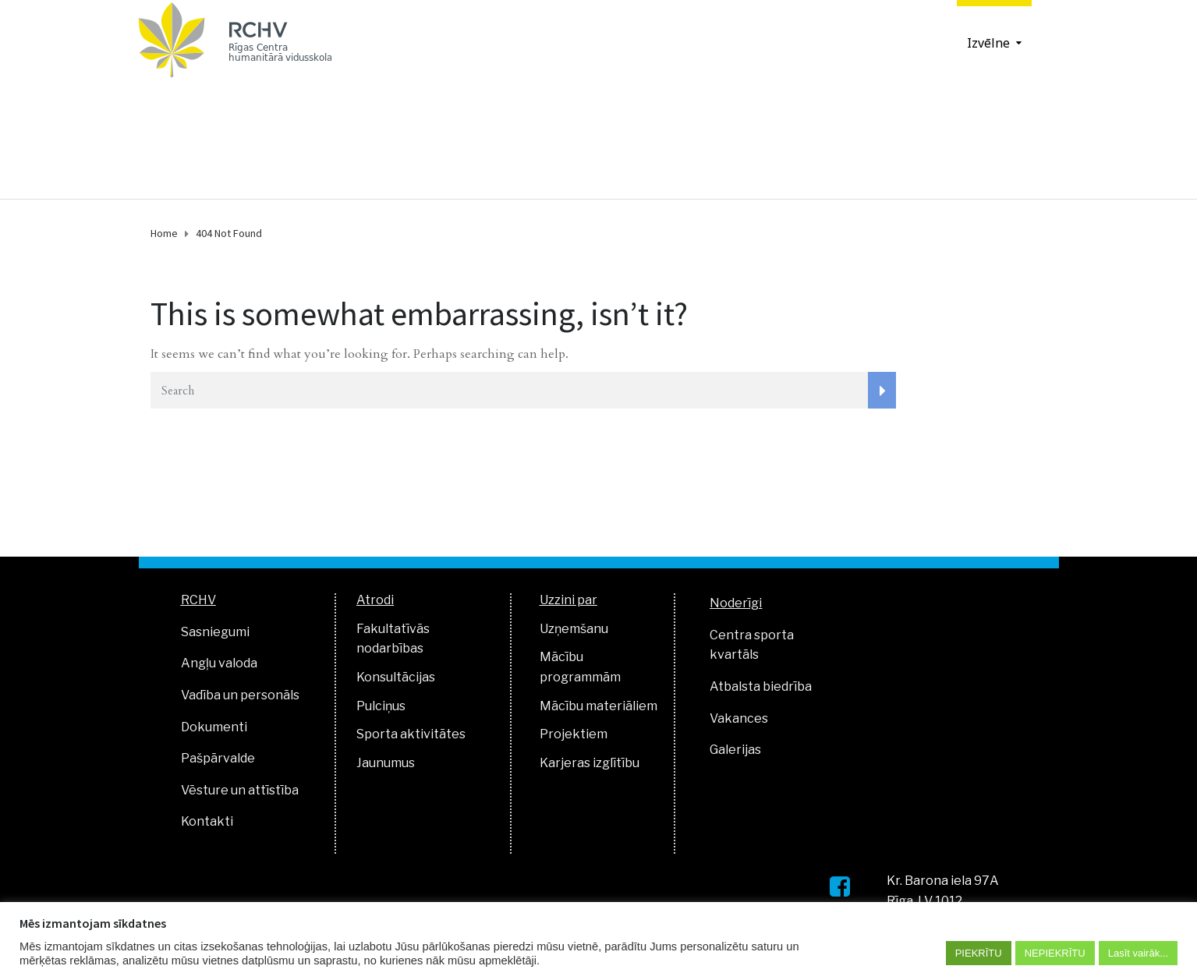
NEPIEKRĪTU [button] (1055, 953)
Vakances (739, 718)
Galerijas (735, 749)
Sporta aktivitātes (411, 734)
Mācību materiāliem (598, 706)
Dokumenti (214, 727)
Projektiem (573, 734)
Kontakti (207, 821)
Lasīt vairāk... (1138, 953)
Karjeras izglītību (589, 762)
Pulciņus (380, 706)
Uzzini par (568, 600)
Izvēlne (988, 42)
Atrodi (375, 600)
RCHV (198, 600)
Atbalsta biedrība (761, 686)
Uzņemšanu (574, 628)
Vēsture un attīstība (240, 790)
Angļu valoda (219, 663)
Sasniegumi (215, 631)
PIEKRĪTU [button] (978, 953)
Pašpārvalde (218, 758)
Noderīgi (736, 603)
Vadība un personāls (240, 695)
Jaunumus (385, 762)
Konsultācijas (395, 677)
